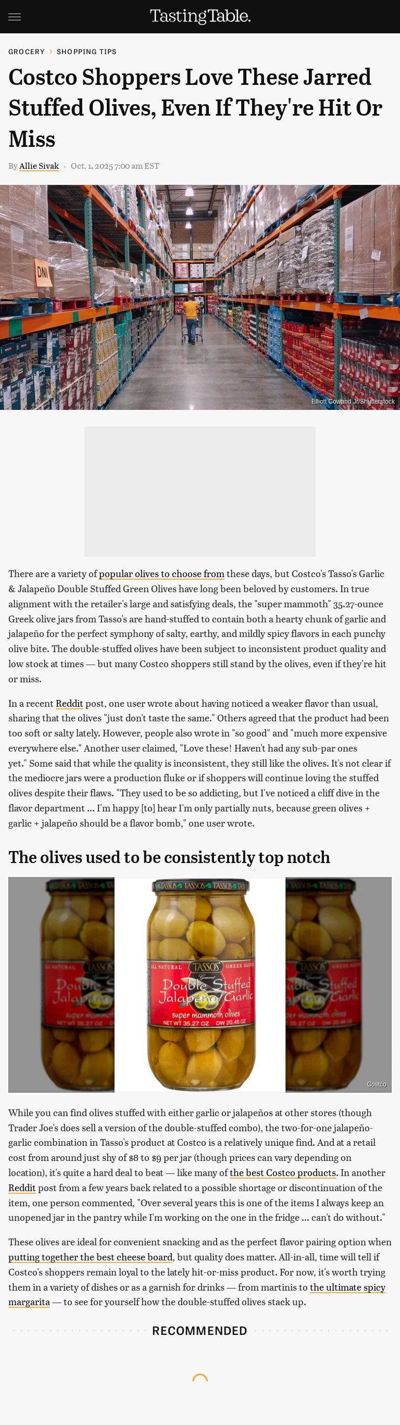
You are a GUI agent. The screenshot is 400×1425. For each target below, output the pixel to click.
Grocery (26, 51)
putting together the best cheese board (90, 1256)
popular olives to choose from (161, 573)
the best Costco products (283, 1172)
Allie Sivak (39, 165)
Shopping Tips (87, 51)
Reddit (69, 702)
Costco (376, 1084)
